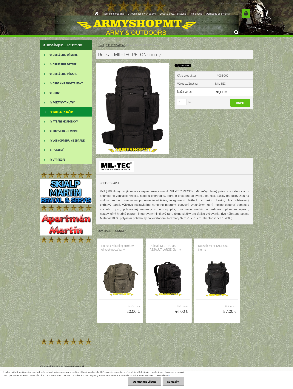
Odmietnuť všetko (144, 381)
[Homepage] (96, 13)
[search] (236, 32)
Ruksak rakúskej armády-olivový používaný (118, 247)
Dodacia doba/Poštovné (173, 14)
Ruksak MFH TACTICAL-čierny (214, 247)
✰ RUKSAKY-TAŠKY (115, 45)
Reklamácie (196, 14)
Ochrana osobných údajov (142, 14)
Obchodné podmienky (218, 14)
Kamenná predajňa (114, 14)
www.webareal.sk (74, 366)
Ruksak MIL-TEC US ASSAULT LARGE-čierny (165, 247)
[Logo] (65, 13)
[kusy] (181, 102)
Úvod (101, 45)
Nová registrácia (242, 3)
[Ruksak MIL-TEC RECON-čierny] (132, 64)
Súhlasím (173, 381)
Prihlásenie (226, 3)
